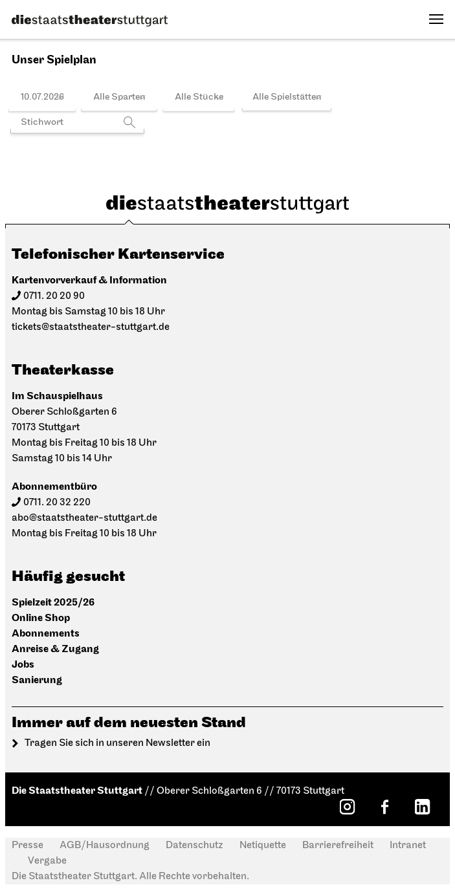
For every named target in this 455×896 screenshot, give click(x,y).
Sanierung (37, 680)
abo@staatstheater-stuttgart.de (84, 518)
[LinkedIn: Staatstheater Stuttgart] (422, 806)
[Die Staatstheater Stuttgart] (90, 21)
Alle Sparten (119, 97)
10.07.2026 (42, 97)
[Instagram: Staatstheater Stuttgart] (347, 806)
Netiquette (262, 845)
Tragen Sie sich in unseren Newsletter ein (117, 743)
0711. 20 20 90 (54, 296)
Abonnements (46, 634)
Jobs (23, 665)
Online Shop (41, 618)
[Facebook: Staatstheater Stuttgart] (384, 806)
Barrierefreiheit (337, 845)
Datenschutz (194, 845)
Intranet (408, 845)
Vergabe (47, 861)
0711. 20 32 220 (57, 502)
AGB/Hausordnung (105, 845)
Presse (27, 845)
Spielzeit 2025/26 (53, 602)
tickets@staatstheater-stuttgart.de (91, 327)
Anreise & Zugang (55, 649)
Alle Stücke (199, 97)
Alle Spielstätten (287, 97)
